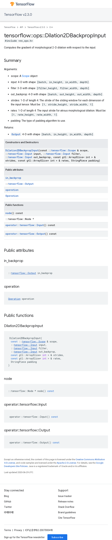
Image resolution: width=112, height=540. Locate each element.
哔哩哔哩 (9, 512)
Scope (25, 76)
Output (16, 134)
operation (11, 189)
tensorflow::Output (21, 183)
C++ (51, 27)
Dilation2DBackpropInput (21, 150)
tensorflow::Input (20, 153)
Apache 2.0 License (66, 463)
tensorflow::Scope (63, 150)
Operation (11, 195)
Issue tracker (65, 496)
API (21, 27)
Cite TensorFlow (66, 517)
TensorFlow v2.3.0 (18, 15)
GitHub (7, 501)
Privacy (18, 530)
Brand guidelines (67, 512)
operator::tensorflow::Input (24, 225)
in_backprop (13, 177)
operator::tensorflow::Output (25, 233)
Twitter (8, 507)
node (8, 213)
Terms (7, 530)
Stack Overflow (66, 507)
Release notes (65, 501)
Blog (6, 496)
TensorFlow (9, 27)
